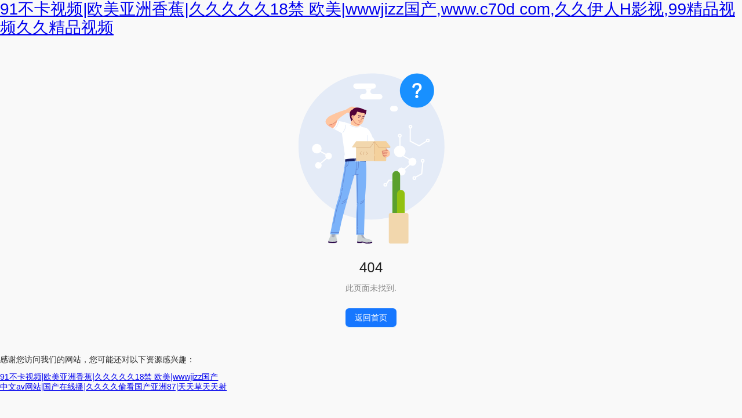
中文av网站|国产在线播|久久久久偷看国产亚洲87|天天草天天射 (113, 386)
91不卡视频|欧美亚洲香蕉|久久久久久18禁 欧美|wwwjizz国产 (109, 376)
